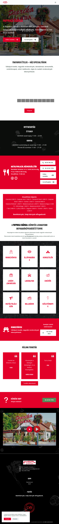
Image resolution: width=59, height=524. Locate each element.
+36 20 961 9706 (25, 470)
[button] (29, 429)
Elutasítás (15, 519)
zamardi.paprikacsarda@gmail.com (30, 469)
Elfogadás (7, 519)
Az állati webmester (48, 522)
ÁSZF (29, 484)
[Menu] (55, 2)
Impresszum (29, 482)
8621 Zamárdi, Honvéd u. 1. (28, 467)
